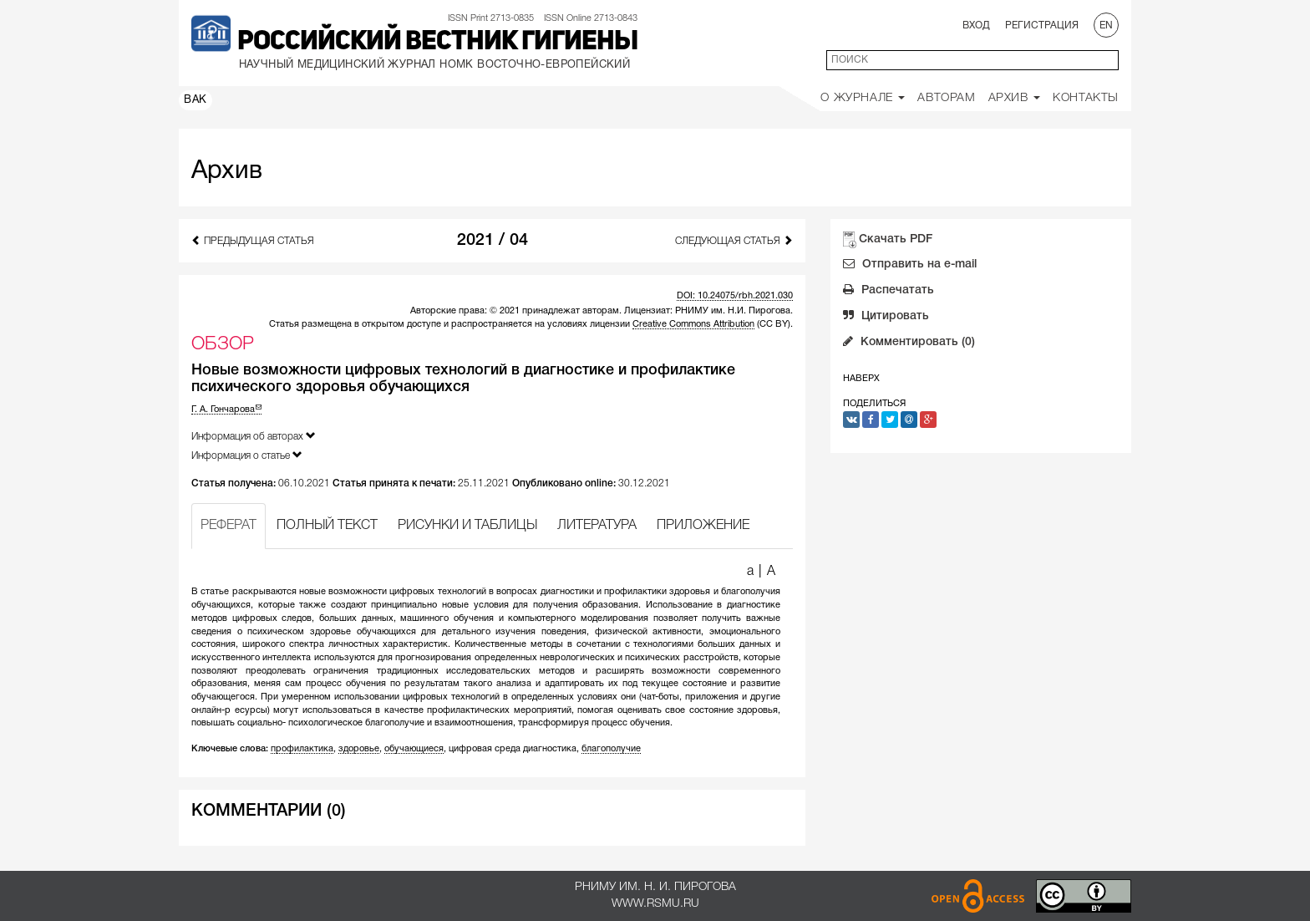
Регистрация (1042, 25)
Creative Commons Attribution (693, 324)
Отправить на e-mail (910, 265)
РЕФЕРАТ (228, 526)
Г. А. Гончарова (226, 409)
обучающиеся (414, 749)
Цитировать (886, 317)
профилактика (302, 749)
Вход (976, 25)
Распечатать (888, 291)
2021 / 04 (492, 240)
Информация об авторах (253, 435)
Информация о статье (246, 455)
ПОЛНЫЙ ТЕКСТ (327, 526)
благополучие (611, 749)
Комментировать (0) (909, 343)
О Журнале (862, 98)
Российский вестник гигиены (437, 42)
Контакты (1086, 98)
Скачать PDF (895, 239)
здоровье (358, 749)
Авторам (946, 98)
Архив (1014, 98)
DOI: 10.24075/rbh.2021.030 (735, 296)
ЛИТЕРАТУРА (597, 526)
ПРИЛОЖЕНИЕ (703, 526)
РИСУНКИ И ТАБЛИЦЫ (467, 526)
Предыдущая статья (252, 240)
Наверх (861, 378)
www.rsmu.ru (655, 903)
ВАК (195, 100)
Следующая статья (734, 240)
